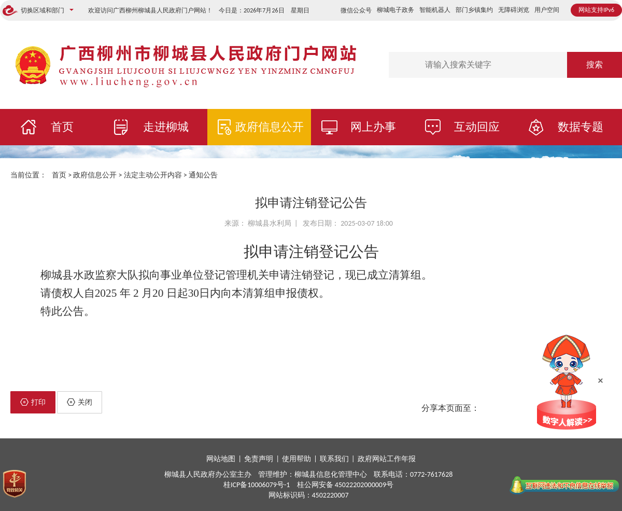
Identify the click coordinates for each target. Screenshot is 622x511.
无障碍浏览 (513, 9)
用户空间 (546, 9)
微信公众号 (356, 10)
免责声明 (258, 458)
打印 (33, 402)
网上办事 (373, 127)
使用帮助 (296, 458)
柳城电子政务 (395, 9)
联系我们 (334, 458)
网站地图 (220, 458)
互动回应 (477, 127)
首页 (62, 127)
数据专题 (580, 127)
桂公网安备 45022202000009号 (345, 484)
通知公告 (203, 175)
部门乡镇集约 (474, 9)
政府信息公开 (269, 127)
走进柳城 (166, 127)
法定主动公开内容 (153, 175)
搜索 (594, 64)
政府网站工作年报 (387, 458)
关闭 (79, 402)
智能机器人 (434, 9)
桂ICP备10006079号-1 (256, 484)
